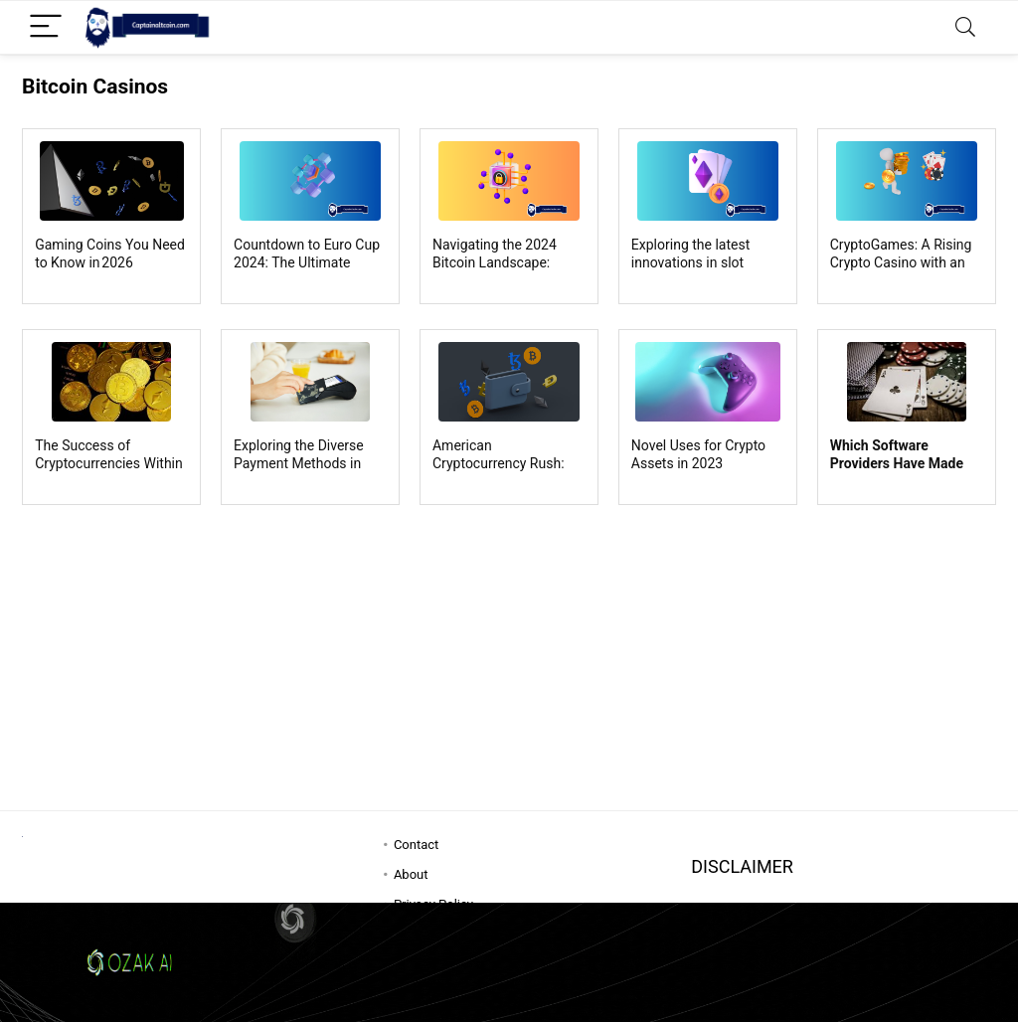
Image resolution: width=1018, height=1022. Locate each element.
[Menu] (46, 27)
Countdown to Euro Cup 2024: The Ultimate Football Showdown (307, 262)
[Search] (965, 27)
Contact (416, 844)
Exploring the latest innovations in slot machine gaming (690, 262)
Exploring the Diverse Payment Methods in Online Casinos (299, 463)
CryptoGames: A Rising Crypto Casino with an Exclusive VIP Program (901, 262)
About (411, 874)
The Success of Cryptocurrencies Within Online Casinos (109, 463)
